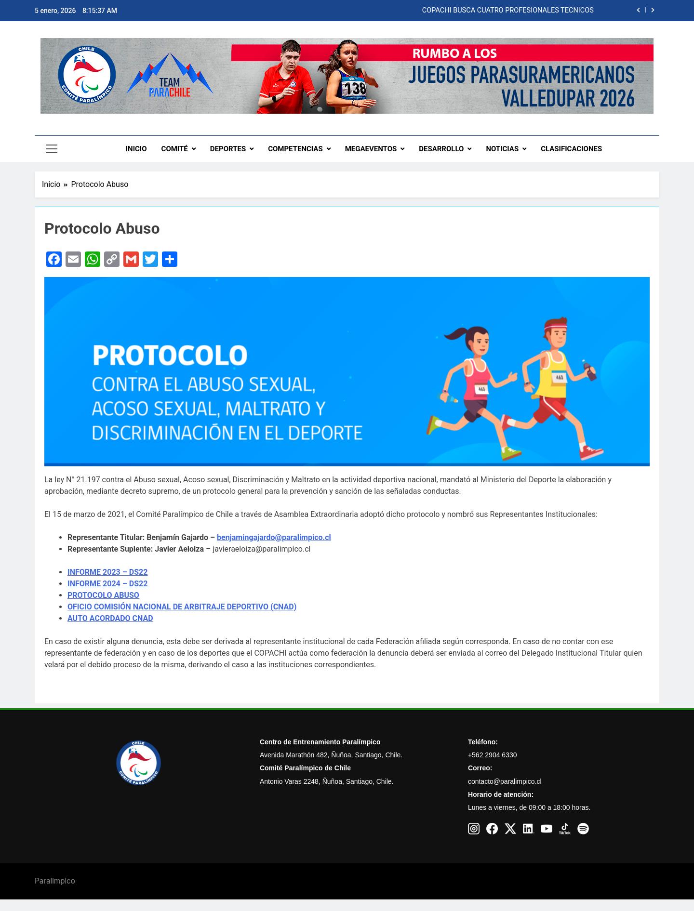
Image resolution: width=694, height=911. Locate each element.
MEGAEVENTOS (371, 149)
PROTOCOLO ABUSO (103, 595)
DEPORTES (228, 149)
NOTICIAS (502, 149)
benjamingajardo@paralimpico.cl (274, 537)
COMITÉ (174, 149)
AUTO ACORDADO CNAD (110, 618)
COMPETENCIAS (295, 149)
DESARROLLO (441, 149)
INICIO (136, 149)
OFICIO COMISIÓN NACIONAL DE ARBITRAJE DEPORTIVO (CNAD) (181, 606)
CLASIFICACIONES (571, 149)
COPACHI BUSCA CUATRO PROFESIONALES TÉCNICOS (508, 10)
